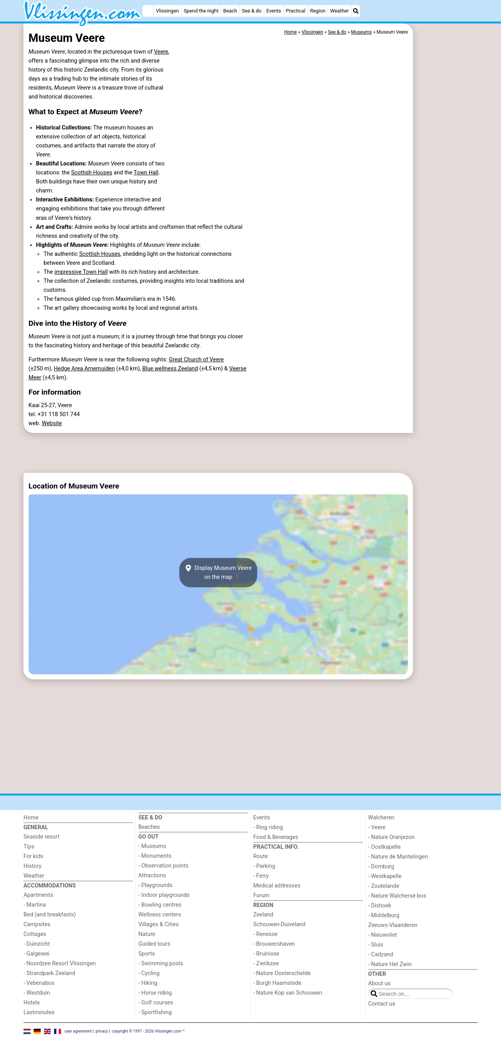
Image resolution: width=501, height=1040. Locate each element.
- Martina (34, 905)
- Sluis (375, 944)
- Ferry (261, 876)
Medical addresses (277, 885)
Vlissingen (167, 11)
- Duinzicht (36, 944)
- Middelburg (384, 915)
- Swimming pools (161, 963)
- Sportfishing (155, 1012)
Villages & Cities (159, 924)
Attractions (152, 875)
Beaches (149, 827)
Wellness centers (160, 914)
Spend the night (201, 11)
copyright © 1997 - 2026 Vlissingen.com (147, 1031)
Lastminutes (38, 1012)
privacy (102, 1031)
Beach (230, 11)
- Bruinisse (266, 953)
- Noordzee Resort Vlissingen (59, 963)
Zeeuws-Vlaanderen (393, 925)
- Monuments (155, 856)
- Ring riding (268, 827)
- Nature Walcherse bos (397, 896)
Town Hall (146, 172)
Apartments (38, 895)
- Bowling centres (160, 905)
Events (273, 11)
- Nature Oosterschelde (282, 973)
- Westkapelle (385, 876)
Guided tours (155, 944)
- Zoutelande (384, 886)
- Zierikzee (266, 963)
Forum (261, 895)
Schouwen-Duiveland (279, 924)
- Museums (152, 846)
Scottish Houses (91, 172)
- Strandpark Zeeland (49, 973)
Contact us (381, 1003)
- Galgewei (36, 953)
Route (260, 856)
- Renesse (265, 934)
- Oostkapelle (384, 847)
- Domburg (381, 866)
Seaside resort (41, 836)
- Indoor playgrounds (164, 895)
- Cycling (149, 973)
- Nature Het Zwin (390, 964)
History (32, 866)
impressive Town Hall (81, 272)
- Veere (377, 827)
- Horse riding (155, 993)
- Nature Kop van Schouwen (287, 993)
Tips (28, 846)
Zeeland (263, 914)
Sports (147, 953)
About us (379, 983)
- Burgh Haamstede (277, 983)
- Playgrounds (156, 885)
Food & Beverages (275, 837)
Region (317, 11)
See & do (251, 11)
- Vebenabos (38, 983)
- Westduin (36, 993)
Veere (161, 51)
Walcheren (381, 817)
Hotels (31, 1002)
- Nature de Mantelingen (398, 856)
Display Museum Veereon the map (218, 572)
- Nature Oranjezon (391, 837)
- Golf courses (156, 1002)
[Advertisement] (446, 203)
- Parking (264, 866)
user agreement (78, 1031)
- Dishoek (379, 905)
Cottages (34, 934)
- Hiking (148, 983)
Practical (295, 11)
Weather (339, 11)
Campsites (36, 924)
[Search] (355, 11)
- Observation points (164, 865)
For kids (33, 856)
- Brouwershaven (274, 944)
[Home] (147, 11)
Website (52, 423)
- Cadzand (380, 954)
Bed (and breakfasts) (49, 914)
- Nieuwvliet (382, 935)
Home (31, 817)
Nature (147, 934)
